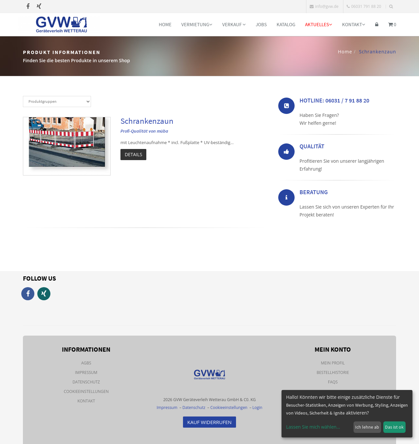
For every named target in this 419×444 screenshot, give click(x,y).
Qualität (312, 148)
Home (165, 24)
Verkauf (234, 24)
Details (133, 154)
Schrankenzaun (146, 121)
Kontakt (353, 24)
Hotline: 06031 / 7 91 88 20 (334, 102)
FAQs (333, 382)
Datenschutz (86, 382)
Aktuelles (318, 24)
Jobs (261, 24)
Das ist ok (394, 427)
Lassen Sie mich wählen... (313, 427)
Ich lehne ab (367, 427)
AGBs (86, 363)
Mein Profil (333, 363)
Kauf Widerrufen (209, 422)
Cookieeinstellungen (86, 391)
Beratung (314, 194)
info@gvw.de (324, 6)
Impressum (86, 372)
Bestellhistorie (333, 372)
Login (257, 407)
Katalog (286, 24)
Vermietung (196, 24)
